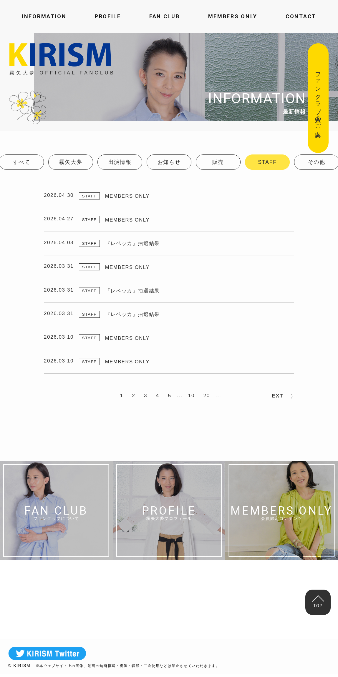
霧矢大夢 (70, 162)
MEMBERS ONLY (232, 16)
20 (210, 399)
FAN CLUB (164, 16)
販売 (218, 162)
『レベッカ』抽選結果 (135, 243)
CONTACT (301, 16)
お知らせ (169, 162)
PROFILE (108, 16)
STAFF (267, 162)
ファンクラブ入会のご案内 (318, 98)
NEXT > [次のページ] (277, 399)
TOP (319, 601)
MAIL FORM (234, 603)
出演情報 (119, 162)
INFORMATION (44, 16)
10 (194, 399)
